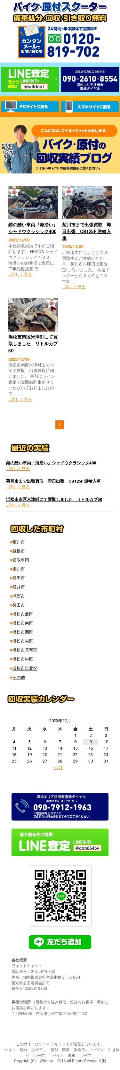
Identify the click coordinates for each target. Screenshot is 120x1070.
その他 (18, 677)
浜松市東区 (22, 641)
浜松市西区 (22, 632)
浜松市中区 (22, 659)
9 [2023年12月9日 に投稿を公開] (91, 741)
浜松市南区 (22, 623)
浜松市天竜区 (24, 650)
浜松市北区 (22, 614)
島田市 (18, 578)
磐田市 (18, 605)
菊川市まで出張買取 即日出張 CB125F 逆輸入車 (86, 231)
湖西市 (18, 596)
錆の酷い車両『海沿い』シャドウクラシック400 (51, 462)
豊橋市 (18, 551)
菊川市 (18, 542)
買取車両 (20, 560)
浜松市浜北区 (24, 668)
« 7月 (58, 767)
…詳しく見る (20, 274)
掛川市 (18, 569)
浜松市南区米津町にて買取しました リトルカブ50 (33, 343)
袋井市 (18, 587)
